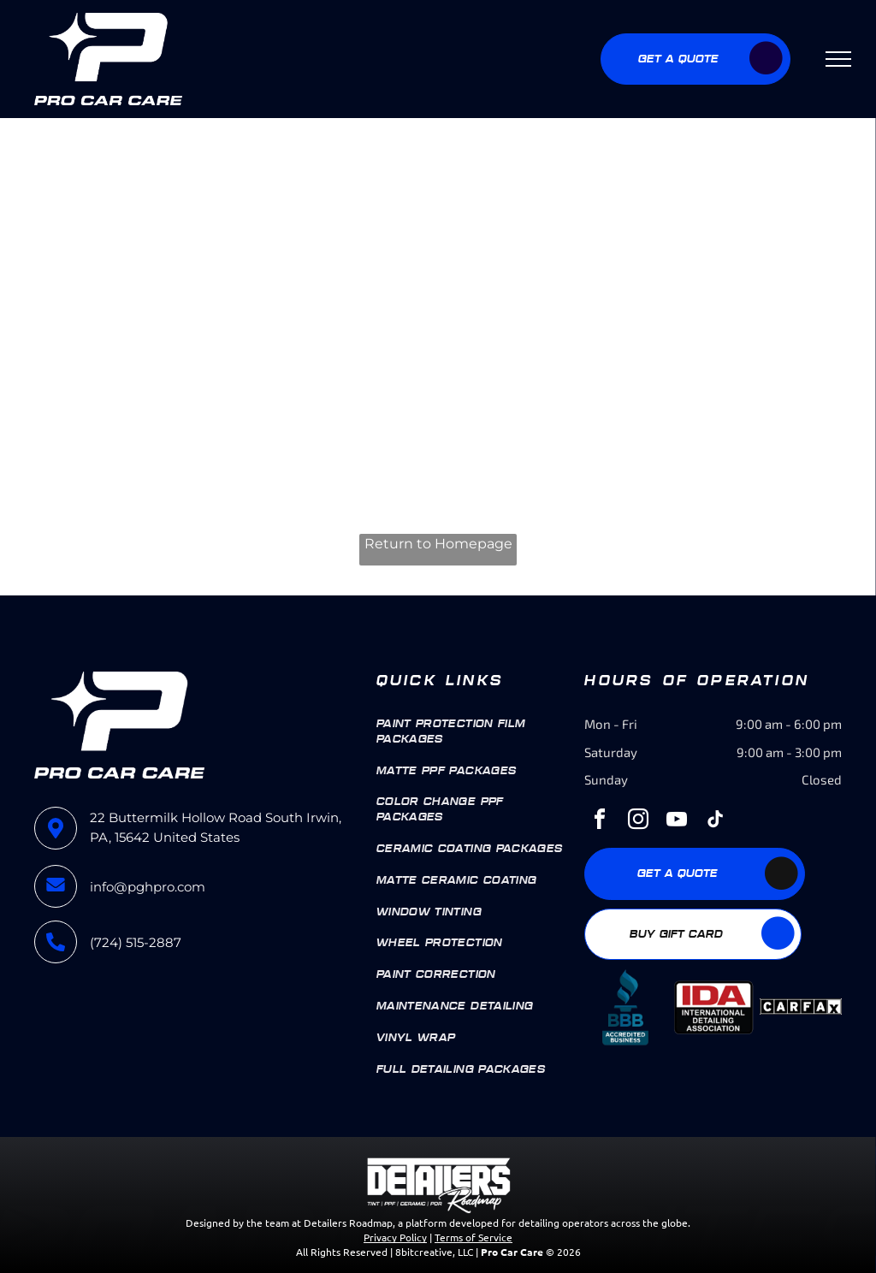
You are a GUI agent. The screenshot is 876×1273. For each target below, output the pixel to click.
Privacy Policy (395, 1237)
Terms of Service (473, 1237)
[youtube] (676, 821)
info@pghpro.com (147, 887)
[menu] (838, 59)
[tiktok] (715, 821)
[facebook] (599, 821)
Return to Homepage (438, 544)
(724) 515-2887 (135, 942)
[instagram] (638, 821)
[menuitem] (474, 731)
